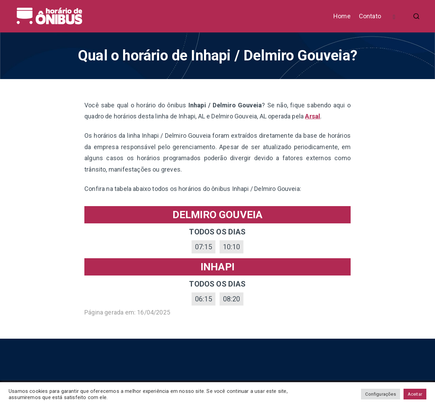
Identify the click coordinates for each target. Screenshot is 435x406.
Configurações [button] (380, 394)
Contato (370, 16)
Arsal (312, 116)
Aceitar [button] (415, 394)
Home (342, 16)
